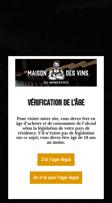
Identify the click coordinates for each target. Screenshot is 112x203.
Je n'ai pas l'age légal (56, 177)
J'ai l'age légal (56, 159)
